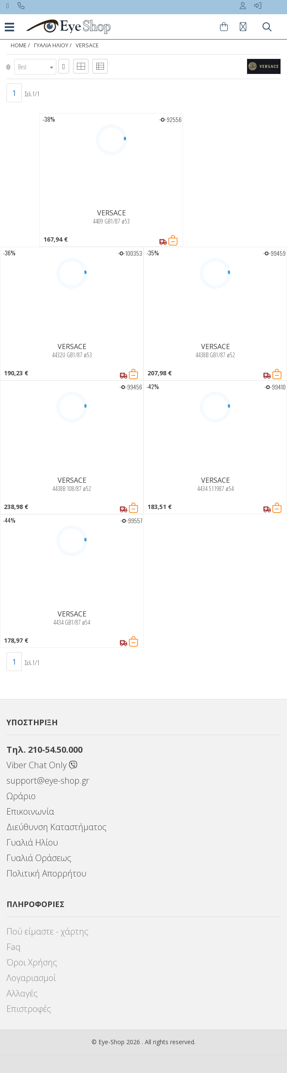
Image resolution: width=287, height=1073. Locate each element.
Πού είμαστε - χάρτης (47, 931)
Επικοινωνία (30, 811)
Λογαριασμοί (31, 978)
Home (19, 45)
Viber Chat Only (41, 765)
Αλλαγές (22, 993)
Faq (13, 947)
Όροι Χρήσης (31, 962)
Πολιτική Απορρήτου (46, 873)
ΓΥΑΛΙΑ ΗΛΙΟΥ (51, 45)
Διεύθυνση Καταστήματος (56, 827)
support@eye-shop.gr (47, 780)
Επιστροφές (28, 1009)
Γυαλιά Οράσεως (38, 858)
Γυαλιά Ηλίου (32, 842)
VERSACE (87, 45)
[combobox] (35, 67)
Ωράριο (21, 796)
